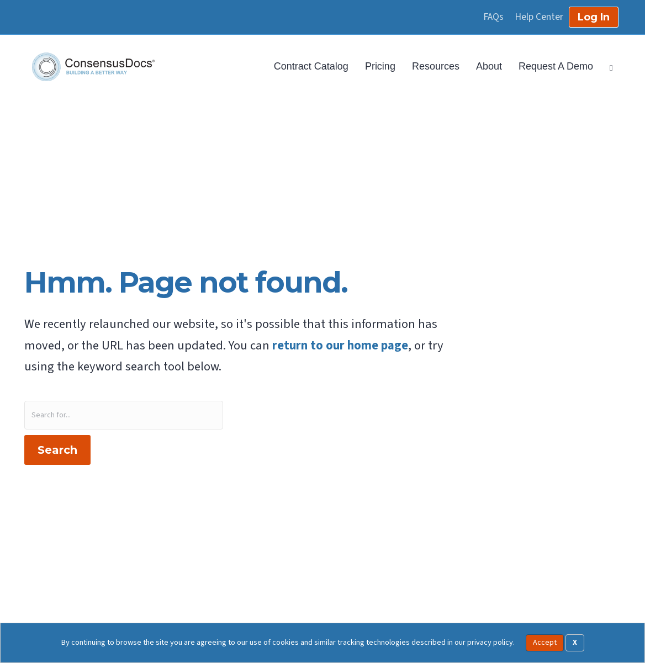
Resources (435, 66)
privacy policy (490, 642)
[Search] (606, 66)
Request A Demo (556, 66)
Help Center (539, 17)
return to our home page (340, 345)
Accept (545, 642)
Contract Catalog (311, 66)
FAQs (493, 17)
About (489, 66)
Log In (594, 17)
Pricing (380, 66)
